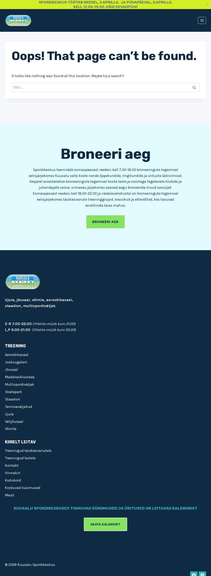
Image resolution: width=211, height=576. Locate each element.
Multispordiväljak (19, 384)
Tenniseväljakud (18, 406)
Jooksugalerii (16, 361)
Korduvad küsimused (22, 487)
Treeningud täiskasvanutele (28, 450)
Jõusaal (11, 369)
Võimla (10, 428)
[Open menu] (202, 20)
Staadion (12, 398)
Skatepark (13, 391)
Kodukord (13, 480)
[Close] (206, 4)
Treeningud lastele (20, 457)
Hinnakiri (12, 472)
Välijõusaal (14, 421)
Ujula (9, 413)
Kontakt (12, 465)
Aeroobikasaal (16, 354)
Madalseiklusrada (20, 376)
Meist (9, 494)
